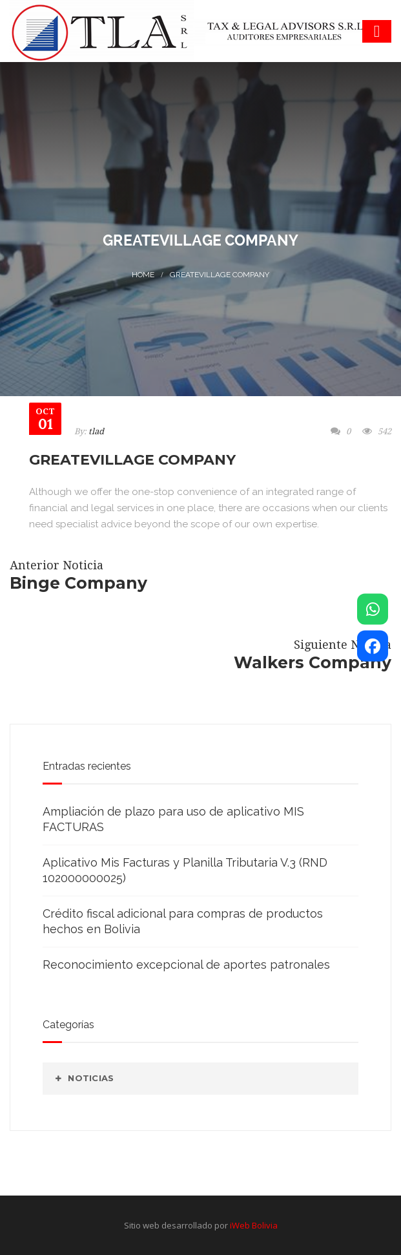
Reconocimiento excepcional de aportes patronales (186, 964)
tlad (96, 431)
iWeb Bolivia (254, 1225)
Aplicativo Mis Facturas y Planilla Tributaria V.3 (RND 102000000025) (185, 870)
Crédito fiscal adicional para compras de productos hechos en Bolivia (183, 921)
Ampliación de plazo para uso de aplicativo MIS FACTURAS (173, 819)
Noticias (91, 1078)
